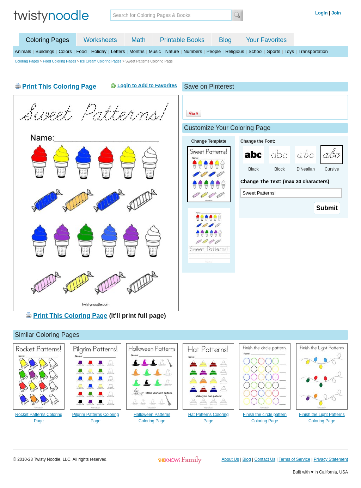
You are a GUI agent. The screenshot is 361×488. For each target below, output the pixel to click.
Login (321, 13)
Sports (273, 51)
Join (336, 13)
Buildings (45, 51)
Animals (23, 51)
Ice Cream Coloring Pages (100, 61)
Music (155, 51)
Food (81, 51)
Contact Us (265, 459)
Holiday (98, 51)
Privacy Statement (331, 459)
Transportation (313, 51)
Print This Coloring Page (59, 86)
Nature (172, 51)
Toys (289, 51)
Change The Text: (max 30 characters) (284, 181)
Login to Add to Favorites (147, 85)
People (214, 51)
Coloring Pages (47, 39)
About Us (230, 459)
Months (137, 51)
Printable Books (182, 39)
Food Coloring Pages (59, 61)
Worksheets (100, 39)
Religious (234, 51)
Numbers (192, 51)
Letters (118, 51)
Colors (65, 51)
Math (138, 39)
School (256, 51)
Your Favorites (266, 39)
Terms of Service (294, 459)
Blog (225, 39)
